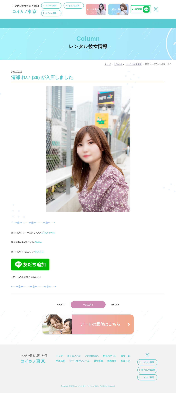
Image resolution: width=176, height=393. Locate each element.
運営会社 (111, 361)
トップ (14, 23)
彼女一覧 (109, 23)
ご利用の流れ (62, 23)
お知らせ (118, 64)
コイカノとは (36, 23)
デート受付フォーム (79, 361)
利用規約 (60, 361)
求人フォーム (131, 23)
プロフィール (48, 233)
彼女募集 (98, 361)
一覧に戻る (88, 304)
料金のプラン (109, 356)
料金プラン (86, 23)
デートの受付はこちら (100, 324)
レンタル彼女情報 (133, 64)
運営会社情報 (157, 23)
